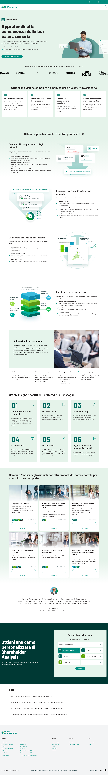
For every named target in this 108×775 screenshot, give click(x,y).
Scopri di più (23, 528)
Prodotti (35, 7)
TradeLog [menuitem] (22, 748)
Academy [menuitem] (54, 750)
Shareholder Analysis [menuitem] (7, 744)
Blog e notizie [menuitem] (55, 744)
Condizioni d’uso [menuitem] (34, 770)
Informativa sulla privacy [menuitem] (45, 770)
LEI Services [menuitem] (23, 742)
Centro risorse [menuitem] (56, 742)
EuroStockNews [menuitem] (6, 753)
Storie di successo (84, 7)
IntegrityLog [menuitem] (23, 746)
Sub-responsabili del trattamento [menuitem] (59, 770)
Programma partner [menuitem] (74, 744)
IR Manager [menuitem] (4, 742)
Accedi (91, 2)
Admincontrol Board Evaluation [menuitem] (28, 753)
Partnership (75, 2)
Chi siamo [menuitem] (71, 742)
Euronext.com (93, 770)
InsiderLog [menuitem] (23, 744)
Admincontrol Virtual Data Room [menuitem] (28, 755)
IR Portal (45, 7)
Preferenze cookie (73, 770)
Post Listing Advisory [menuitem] (7, 748)
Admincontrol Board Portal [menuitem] (27, 750)
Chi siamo (66, 2)
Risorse (71, 7)
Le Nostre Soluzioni (58, 7)
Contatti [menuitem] (90, 744)
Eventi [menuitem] (53, 746)
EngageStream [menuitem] (5, 755)
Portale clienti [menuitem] (91, 742)
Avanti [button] (80, 668)
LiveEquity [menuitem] (4, 746)
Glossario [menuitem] (54, 748)
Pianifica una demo (99, 7)
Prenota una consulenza (12, 56)
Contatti (84, 2)
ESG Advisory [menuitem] (5, 750)
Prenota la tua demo (23, 524)
